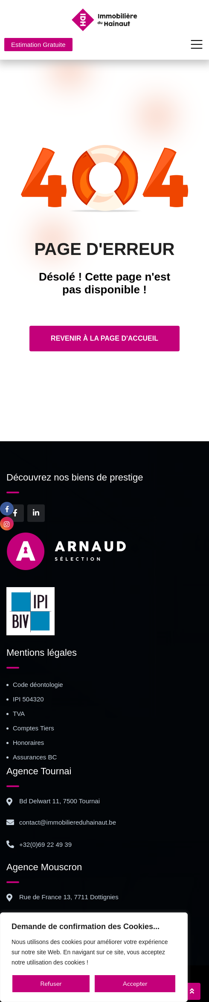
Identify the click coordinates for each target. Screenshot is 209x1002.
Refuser (51, 984)
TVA (19, 713)
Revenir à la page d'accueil (104, 338)
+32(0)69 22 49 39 (45, 844)
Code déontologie (38, 684)
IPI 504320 (28, 699)
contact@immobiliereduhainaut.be (67, 822)
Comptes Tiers (33, 728)
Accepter (135, 984)
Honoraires (28, 742)
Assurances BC (35, 757)
